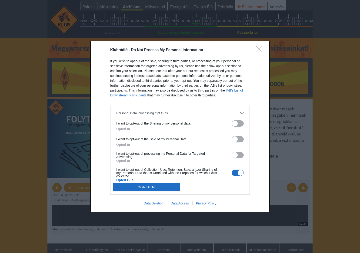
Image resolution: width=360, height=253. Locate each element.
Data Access (180, 203)
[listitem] (180, 113)
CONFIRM (146, 187)
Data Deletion (153, 203)
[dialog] (180, 126)
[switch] (238, 123)
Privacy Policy (206, 203)
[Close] (260, 50)
